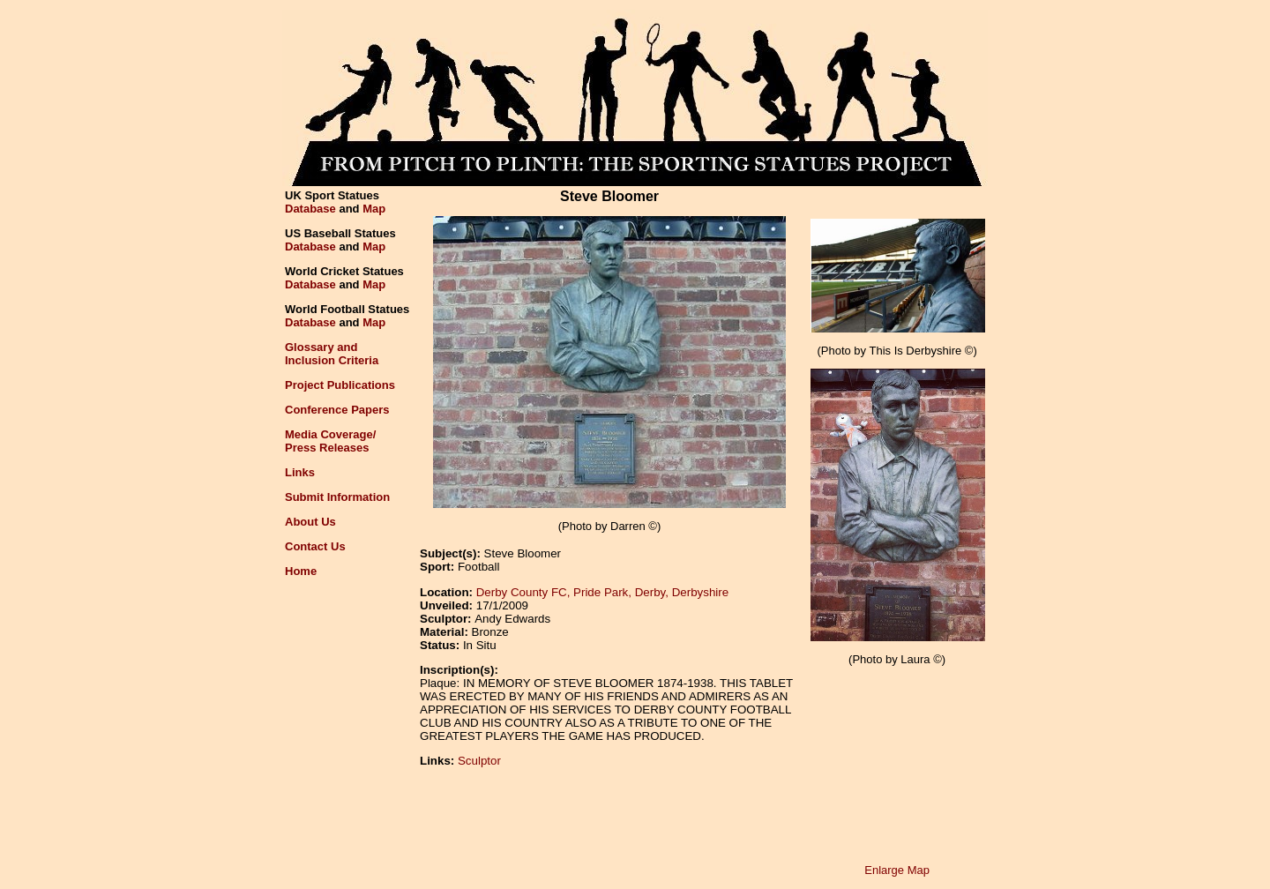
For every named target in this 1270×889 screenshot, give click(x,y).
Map (373, 208)
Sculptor (479, 760)
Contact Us (315, 546)
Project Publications (340, 385)
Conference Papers (337, 409)
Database (310, 208)
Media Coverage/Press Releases (330, 441)
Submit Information (337, 497)
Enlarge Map (897, 870)
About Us (310, 521)
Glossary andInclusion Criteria (331, 353)
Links (300, 472)
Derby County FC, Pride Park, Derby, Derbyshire (602, 592)
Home (301, 571)
